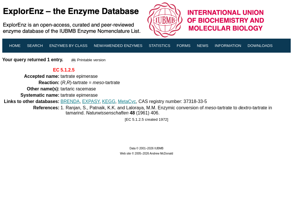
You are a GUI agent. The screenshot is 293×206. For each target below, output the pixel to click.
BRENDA (70, 101)
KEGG (108, 101)
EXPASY (91, 101)
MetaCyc (127, 101)
